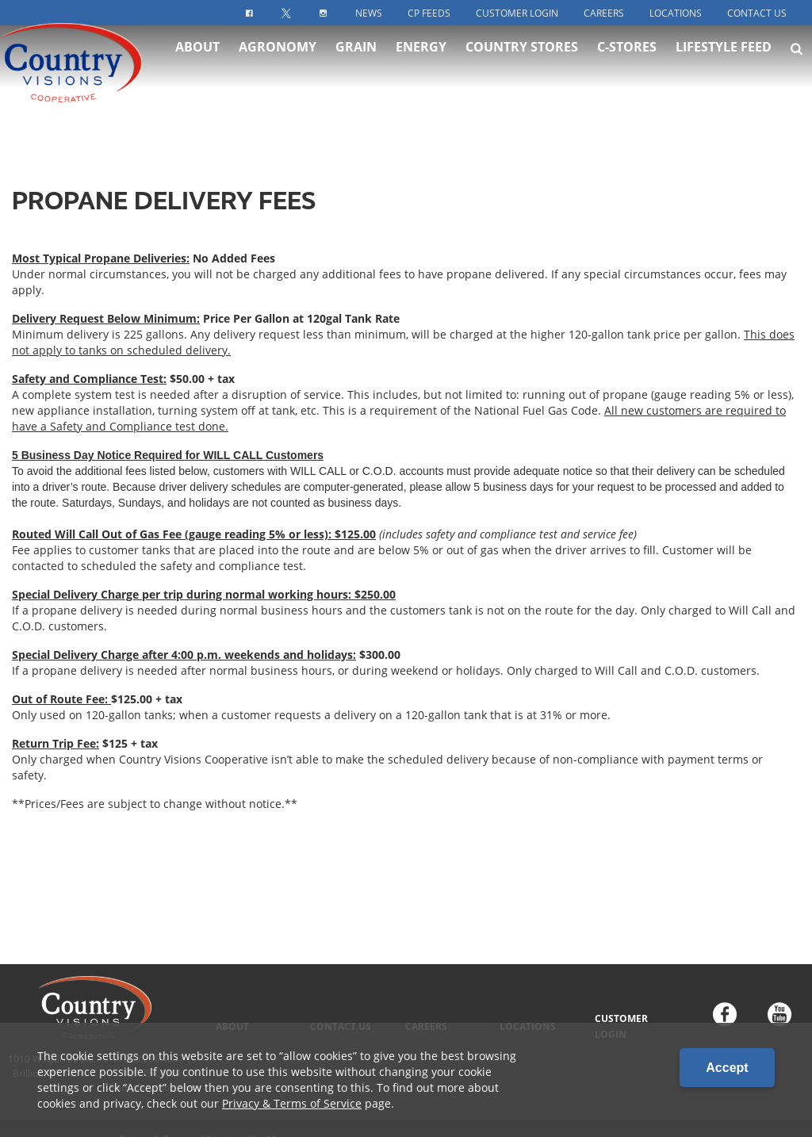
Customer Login (517, 13)
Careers (604, 13)
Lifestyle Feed (724, 63)
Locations (675, 13)
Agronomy (277, 63)
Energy (421, 63)
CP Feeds (429, 13)
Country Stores (521, 63)
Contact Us (757, 13)
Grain (356, 63)
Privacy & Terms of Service (292, 1103)
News (368, 13)
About (197, 63)
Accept (727, 1067)
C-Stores (627, 63)
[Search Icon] (796, 65)
